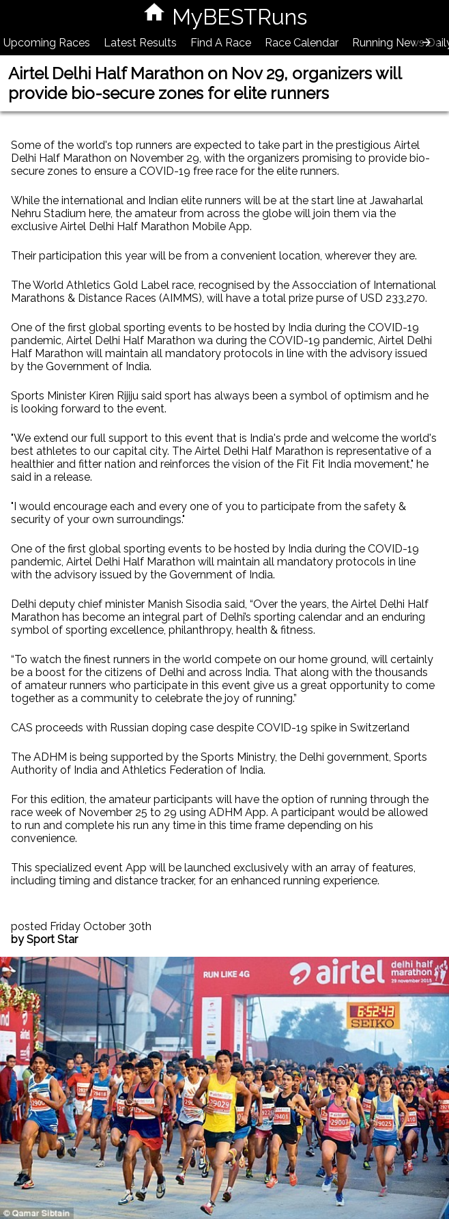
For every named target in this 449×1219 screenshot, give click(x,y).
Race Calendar (301, 42)
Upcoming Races (46, 42)
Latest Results (140, 42)
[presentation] (426, 42)
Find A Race (220, 42)
